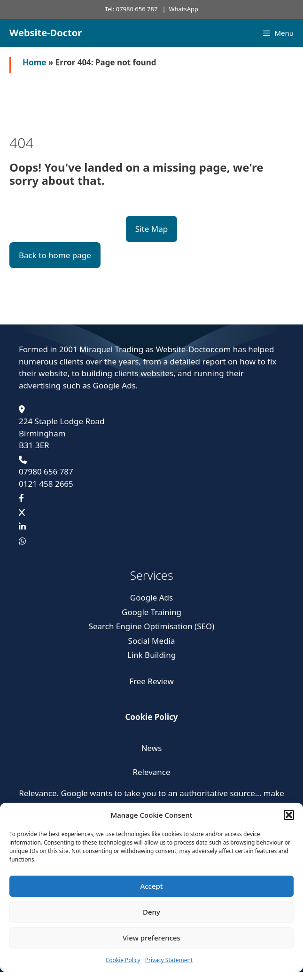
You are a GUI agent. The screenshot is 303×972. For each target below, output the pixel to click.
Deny (151, 912)
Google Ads (151, 597)
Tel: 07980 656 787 (131, 9)
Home (34, 62)
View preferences (151, 937)
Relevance (151, 772)
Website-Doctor (45, 32)
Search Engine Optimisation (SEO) (152, 626)
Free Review (151, 681)
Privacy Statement (169, 960)
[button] (289, 815)
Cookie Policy (123, 960)
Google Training (151, 612)
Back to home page (55, 255)
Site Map (151, 228)
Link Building (151, 654)
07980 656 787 (46, 471)
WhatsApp (183, 9)
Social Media (151, 640)
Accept (151, 886)
